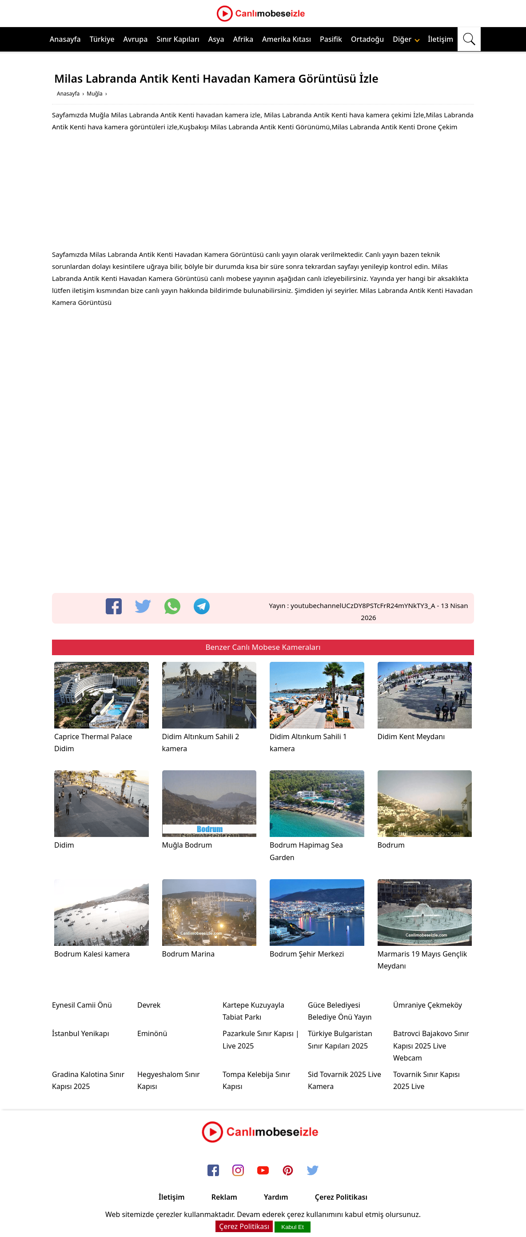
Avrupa (136, 39)
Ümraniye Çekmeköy (427, 1005)
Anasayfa (65, 39)
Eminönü (152, 1033)
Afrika (243, 39)
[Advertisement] (263, 192)
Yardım (276, 1197)
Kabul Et (292, 1227)
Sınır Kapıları (177, 39)
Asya (216, 39)
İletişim (440, 39)
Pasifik (331, 39)
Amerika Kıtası (286, 39)
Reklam (224, 1197)
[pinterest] (288, 1171)
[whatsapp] (172, 606)
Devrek (148, 1005)
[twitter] (143, 606)
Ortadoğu (367, 39)
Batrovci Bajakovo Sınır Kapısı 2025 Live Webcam (431, 1045)
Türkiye (102, 39)
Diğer (406, 39)
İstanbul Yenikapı (80, 1033)
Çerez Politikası (341, 1197)
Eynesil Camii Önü (82, 1005)
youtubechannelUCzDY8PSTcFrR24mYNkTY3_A (363, 605)
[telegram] (202, 606)
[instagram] (238, 1171)
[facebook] (114, 606)
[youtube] (263, 1171)
